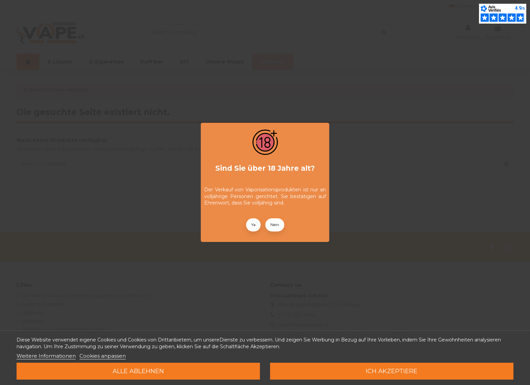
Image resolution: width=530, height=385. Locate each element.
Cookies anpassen (102, 356)
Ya (253, 224)
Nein (274, 224)
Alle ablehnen (138, 371)
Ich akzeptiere (391, 371)
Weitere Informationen (46, 356)
